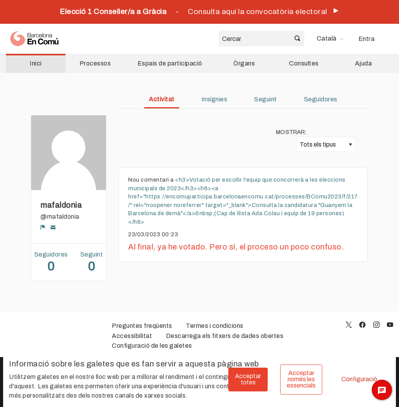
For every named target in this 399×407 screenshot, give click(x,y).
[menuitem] (331, 38)
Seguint (265, 99)
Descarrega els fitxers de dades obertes (225, 336)
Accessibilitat (132, 336)
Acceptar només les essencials (301, 379)
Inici (36, 63)
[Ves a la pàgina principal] (34, 39)
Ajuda (363, 63)
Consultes (304, 63)
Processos (95, 63)
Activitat (162, 99)
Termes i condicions (215, 325)
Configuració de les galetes (152, 345)
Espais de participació (170, 63)
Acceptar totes (248, 379)
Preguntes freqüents (142, 325)
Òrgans (244, 63)
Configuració (359, 379)
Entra (366, 38)
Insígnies (214, 99)
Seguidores (320, 99)
